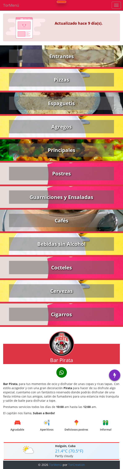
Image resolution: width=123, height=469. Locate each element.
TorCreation (76, 465)
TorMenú (11, 5)
